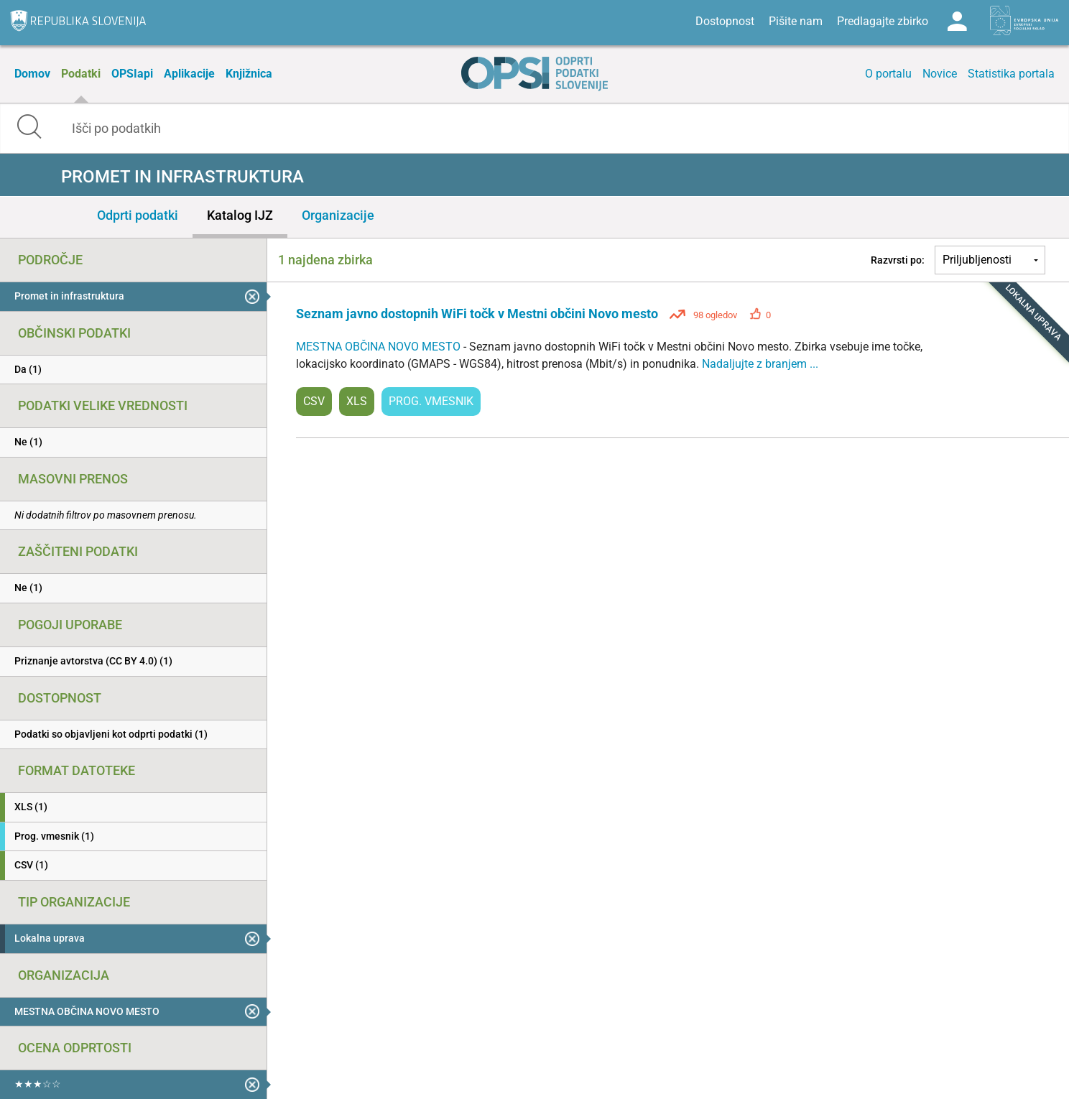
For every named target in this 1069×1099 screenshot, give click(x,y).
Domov (32, 73)
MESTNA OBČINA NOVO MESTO (379, 346)
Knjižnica (249, 73)
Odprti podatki (137, 215)
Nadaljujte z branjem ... (760, 364)
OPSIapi (132, 73)
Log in (956, 21)
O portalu (888, 73)
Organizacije (338, 215)
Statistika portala (1011, 73)
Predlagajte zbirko (882, 21)
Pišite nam (796, 21)
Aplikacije (189, 73)
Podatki (81, 73)
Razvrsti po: (898, 260)
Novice (939, 73)
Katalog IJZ (240, 215)
